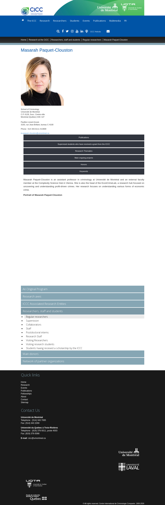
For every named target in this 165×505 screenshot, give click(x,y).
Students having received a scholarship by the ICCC (54, 348)
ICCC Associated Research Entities (44, 304)
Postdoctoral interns (37, 332)
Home (23, 40)
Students (74, 20)
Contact (24, 399)
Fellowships (26, 394)
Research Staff (34, 336)
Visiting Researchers (37, 340)
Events (86, 20)
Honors (84, 164)
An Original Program (35, 289)
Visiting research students (40, 344)
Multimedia (115, 20)
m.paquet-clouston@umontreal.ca (35, 133)
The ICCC (31, 20)
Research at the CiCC (39, 40)
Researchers (59, 20)
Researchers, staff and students (66, 40)
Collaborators (33, 324)
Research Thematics (84, 151)
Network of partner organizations (43, 361)
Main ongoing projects (84, 158)
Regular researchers (92, 40)
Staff (28, 328)
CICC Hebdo (95, 31)
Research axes (32, 296)
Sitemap (24, 402)
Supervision (32, 320)
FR (125, 20)
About (23, 396)
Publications (99, 20)
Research (45, 20)
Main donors (31, 354)
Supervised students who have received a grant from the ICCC (84, 144)
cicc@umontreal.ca (37, 438)
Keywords (84, 171)
